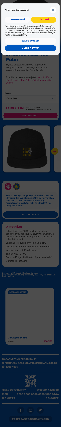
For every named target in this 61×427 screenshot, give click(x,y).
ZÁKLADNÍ (43, 20)
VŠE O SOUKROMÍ (31, 41)
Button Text (53, 10)
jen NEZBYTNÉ (17, 20)
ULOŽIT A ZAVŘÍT (30, 48)
